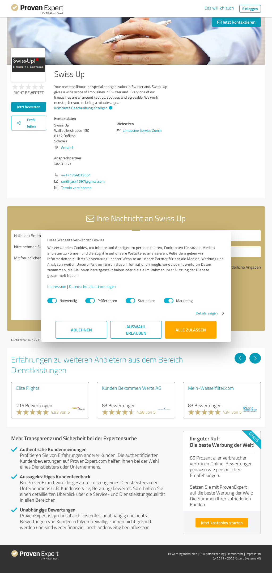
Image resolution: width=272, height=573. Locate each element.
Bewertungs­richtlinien (182, 554)
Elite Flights (27, 388)
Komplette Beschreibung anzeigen (82, 107)
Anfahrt (67, 147)
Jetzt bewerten (28, 106)
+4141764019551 (76, 174)
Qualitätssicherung (211, 554)
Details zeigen (199, 313)
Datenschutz (235, 554)
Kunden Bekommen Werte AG (131, 388)
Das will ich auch (219, 8)
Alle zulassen (191, 330)
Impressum (65, 286)
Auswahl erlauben (136, 329)
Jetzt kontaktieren (236, 22)
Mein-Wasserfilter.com (211, 388)
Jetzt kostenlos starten (222, 522)
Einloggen (250, 8)
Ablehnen (81, 330)
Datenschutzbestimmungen (100, 286)
